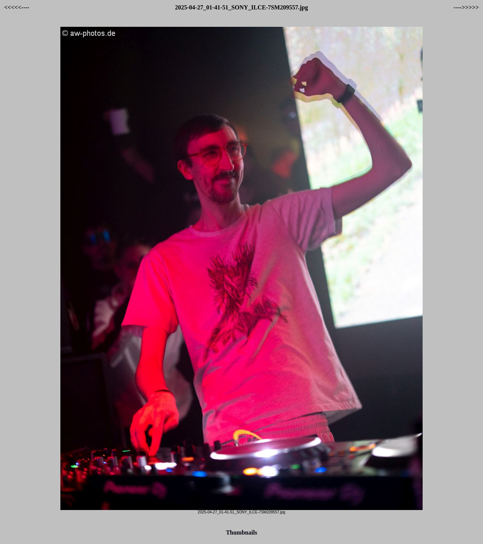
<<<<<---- (16, 7)
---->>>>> (466, 7)
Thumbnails (241, 532)
